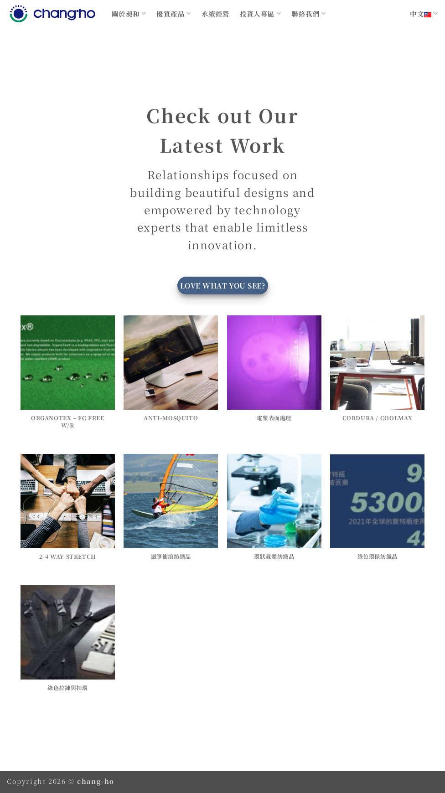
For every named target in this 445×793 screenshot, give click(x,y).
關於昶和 (129, 13)
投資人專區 (261, 13)
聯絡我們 (308, 13)
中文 (424, 13)
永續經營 (216, 13)
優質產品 (173, 13)
